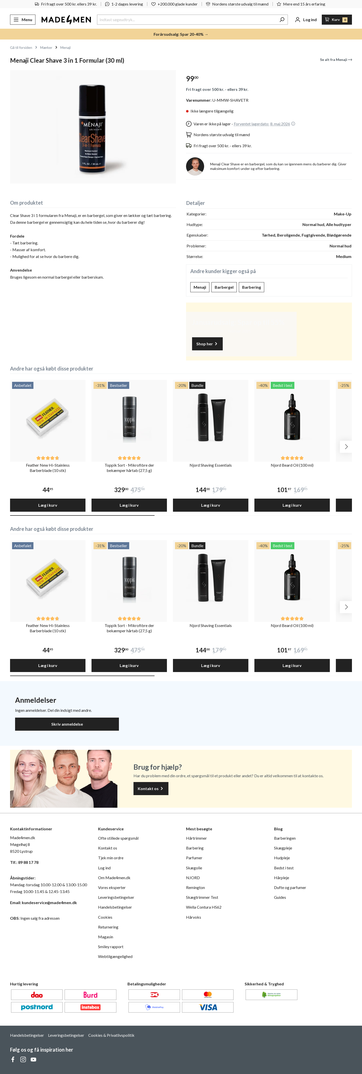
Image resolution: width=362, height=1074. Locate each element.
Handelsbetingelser (115, 907)
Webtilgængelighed (115, 956)
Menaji (200, 287)
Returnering (108, 926)
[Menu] (22, 20)
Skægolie (194, 867)
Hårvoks (193, 917)
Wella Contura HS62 (203, 907)
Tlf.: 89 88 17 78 (24, 862)
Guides (280, 897)
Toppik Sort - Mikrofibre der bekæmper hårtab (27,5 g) (129, 468)
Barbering (251, 287)
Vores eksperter (112, 887)
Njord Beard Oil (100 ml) (292, 465)
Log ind (104, 867)
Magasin (105, 936)
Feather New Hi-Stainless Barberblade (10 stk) (48, 468)
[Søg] (282, 20)
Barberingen (285, 838)
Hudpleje (282, 857)
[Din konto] (306, 19)
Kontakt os (151, 788)
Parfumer (194, 857)
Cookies (105, 917)
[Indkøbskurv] (337, 20)
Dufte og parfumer (290, 887)
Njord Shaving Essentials (211, 465)
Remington (195, 887)
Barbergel (224, 287)
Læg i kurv (47, 505)
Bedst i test (284, 867)
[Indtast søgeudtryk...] (186, 20)
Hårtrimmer (196, 838)
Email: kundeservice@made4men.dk (43, 902)
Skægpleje (283, 847)
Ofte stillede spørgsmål (118, 838)
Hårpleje (281, 877)
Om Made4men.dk (114, 877)
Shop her (207, 344)
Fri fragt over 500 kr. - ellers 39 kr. (217, 89)
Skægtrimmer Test (202, 897)
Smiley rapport (110, 946)
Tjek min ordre (110, 857)
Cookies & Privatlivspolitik (111, 1035)
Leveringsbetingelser (116, 897)
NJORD (193, 877)
